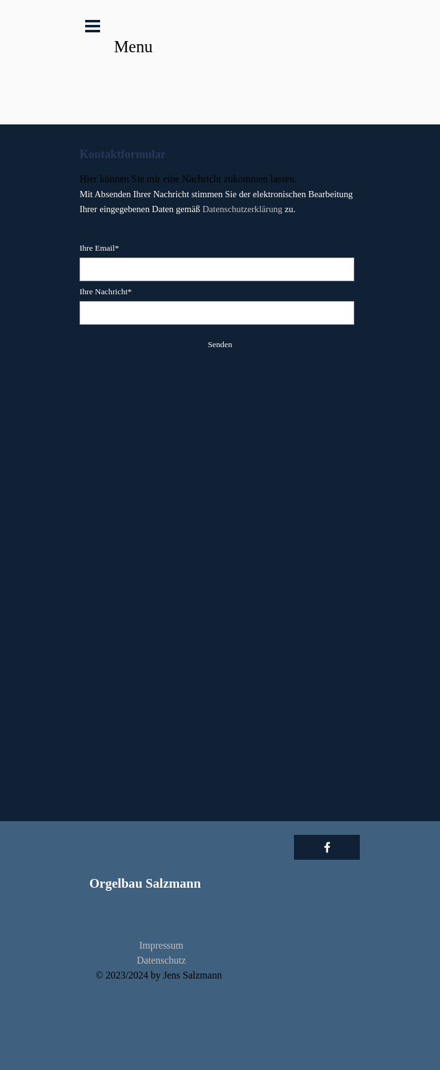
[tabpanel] (220, 181)
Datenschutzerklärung (243, 209)
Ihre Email (99, 248)
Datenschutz (161, 960)
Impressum (161, 945)
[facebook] (327, 847)
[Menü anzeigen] (92, 26)
